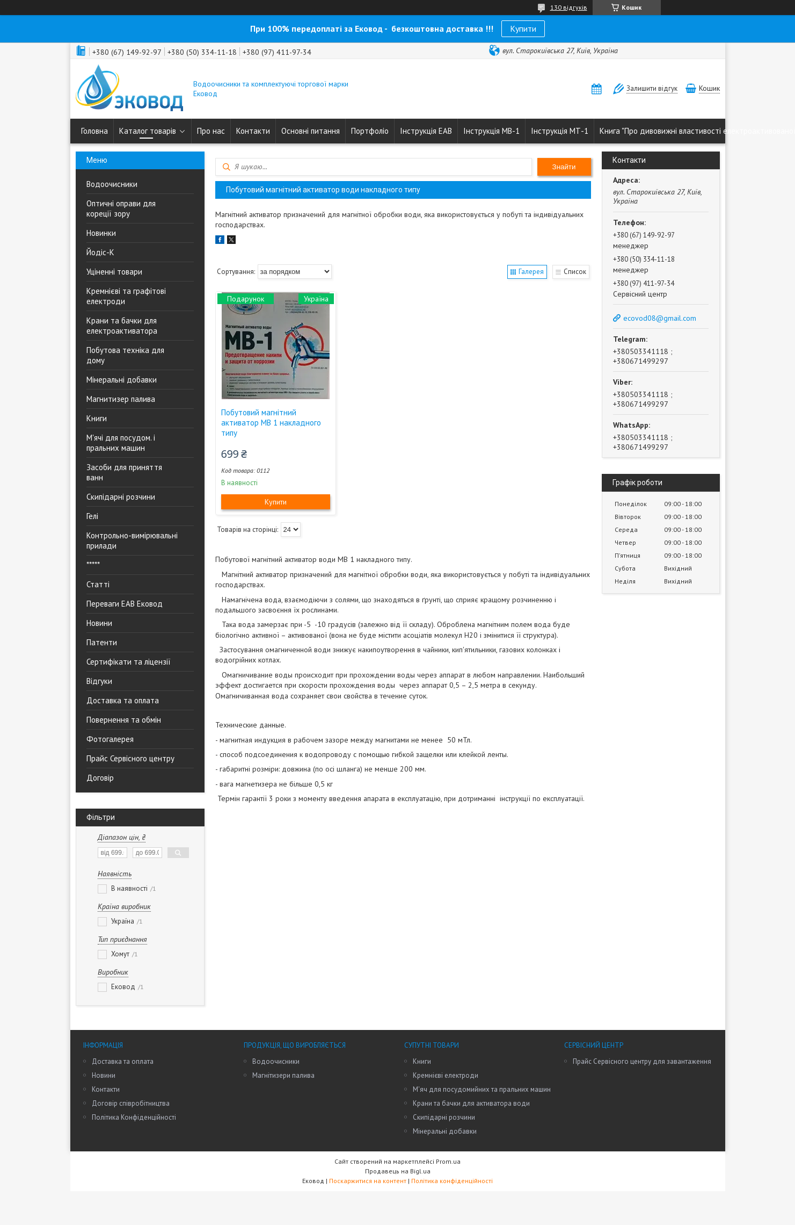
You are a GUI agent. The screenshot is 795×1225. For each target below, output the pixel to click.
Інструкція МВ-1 (491, 131)
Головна (94, 131)
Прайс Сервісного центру (130, 758)
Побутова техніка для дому (125, 355)
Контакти (253, 131)
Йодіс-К (100, 252)
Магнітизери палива (283, 1075)
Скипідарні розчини (120, 497)
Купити (523, 28)
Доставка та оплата (122, 700)
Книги (96, 418)
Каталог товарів (147, 131)
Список (575, 271)
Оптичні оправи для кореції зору (121, 208)
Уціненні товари (114, 271)
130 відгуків (568, 7)
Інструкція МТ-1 (559, 131)
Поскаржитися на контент (367, 1181)
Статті (98, 584)
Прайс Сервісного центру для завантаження (642, 1061)
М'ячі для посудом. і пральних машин (120, 443)
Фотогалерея (110, 739)
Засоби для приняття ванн (124, 472)
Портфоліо (370, 131)
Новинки (101, 233)
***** (93, 565)
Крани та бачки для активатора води (471, 1103)
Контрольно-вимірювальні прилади (132, 540)
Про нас (211, 131)
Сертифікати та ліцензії (128, 662)
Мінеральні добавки (121, 379)
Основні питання (310, 131)
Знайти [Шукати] (564, 167)
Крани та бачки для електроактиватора (121, 325)
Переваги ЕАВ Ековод (124, 604)
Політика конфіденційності (452, 1181)
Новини (99, 623)
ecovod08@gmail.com (659, 318)
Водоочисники (111, 184)
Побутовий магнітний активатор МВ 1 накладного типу (271, 422)
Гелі (92, 516)
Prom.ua (448, 1161)
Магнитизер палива (120, 399)
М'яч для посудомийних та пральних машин (482, 1089)
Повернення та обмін (123, 720)
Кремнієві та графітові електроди (126, 296)
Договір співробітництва (131, 1103)
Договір (100, 778)
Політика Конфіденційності (134, 1117)
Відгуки (99, 681)
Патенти (101, 642)
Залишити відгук (651, 88)
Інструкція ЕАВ (426, 131)
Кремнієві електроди (445, 1075)
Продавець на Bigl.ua (398, 1171)
